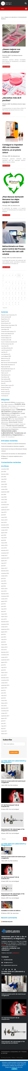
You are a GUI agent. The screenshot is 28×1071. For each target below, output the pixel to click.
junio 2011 (3, 734)
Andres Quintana (5, 328)
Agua (6, 415)
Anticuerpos (4, 417)
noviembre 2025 (5, 480)
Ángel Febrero (4, 330)
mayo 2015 (3, 620)
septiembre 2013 (5, 671)
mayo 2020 (3, 508)
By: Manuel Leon (15, 156)
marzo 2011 (4, 742)
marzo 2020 (4, 511)
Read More (6, 66)
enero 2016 (4, 602)
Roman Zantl (4, 400)
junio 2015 (3, 617)
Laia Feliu (3, 363)
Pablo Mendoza (5, 386)
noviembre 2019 (5, 516)
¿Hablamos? (15, 964)
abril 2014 (3, 653)
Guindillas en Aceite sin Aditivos (10, 922)
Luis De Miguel (4, 367)
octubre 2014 (4, 638)
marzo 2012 (4, 712)
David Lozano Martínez (6, 345)
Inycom (3, 956)
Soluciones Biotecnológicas (19, 438)
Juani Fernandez (5, 361)
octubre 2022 (4, 500)
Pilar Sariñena (4, 390)
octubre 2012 (4, 694)
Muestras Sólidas (19, 432)
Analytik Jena (19, 415)
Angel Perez (4, 332)
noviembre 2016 (5, 584)
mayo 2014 (3, 650)
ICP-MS (12, 430)
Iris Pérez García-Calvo (6, 355)
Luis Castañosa (4, 365)
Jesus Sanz (4, 357)
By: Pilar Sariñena (13, 796)
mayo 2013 (3, 678)
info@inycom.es (7, 974)
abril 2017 (3, 577)
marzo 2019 (4, 528)
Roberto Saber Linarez (6, 396)
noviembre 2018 (5, 538)
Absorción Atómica (9, 413)
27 (3, 302)
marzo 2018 (4, 554)
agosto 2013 (4, 673)
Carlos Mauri (4, 340)
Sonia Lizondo (4, 405)
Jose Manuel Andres (6, 359)
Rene (2, 394)
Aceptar (14, 1068)
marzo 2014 (4, 656)
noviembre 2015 (5, 607)
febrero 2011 (4, 745)
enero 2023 (4, 498)
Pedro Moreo (4, 388)
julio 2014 (3, 645)
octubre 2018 (4, 541)
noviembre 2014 (5, 635)
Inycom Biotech (19, 430)
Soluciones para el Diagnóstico (9, 440)
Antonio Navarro (5, 334)
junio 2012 (3, 704)
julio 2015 (3, 615)
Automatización (6, 421)
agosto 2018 (4, 544)
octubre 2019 (4, 518)
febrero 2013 (4, 684)
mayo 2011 (3, 737)
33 (3, 308)
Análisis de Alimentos (20, 417)
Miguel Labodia (4, 378)
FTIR (25, 428)
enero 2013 (4, 686)
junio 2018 (3, 546)
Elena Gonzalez (5, 347)
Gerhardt (4, 430)
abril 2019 (3, 526)
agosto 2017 (4, 572)
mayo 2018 (3, 549)
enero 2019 (4, 533)
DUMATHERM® (4, 428)
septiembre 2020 (5, 503)
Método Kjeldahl (13, 433)
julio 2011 (3, 732)
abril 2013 (3, 681)
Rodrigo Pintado (5, 398)
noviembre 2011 (5, 722)
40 (7, 314)
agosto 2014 (4, 643)
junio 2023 (3, 488)
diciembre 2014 (5, 633)
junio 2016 (3, 592)
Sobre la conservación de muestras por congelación (13, 793)
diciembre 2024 (5, 485)
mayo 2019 (3, 523)
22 (7, 297)
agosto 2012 (4, 699)
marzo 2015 (4, 625)
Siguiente (5, 318)
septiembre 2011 (5, 727)
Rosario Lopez (4, 403)
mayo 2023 (3, 490)
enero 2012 (4, 717)
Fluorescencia (20, 428)
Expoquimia (13, 428)
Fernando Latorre (5, 351)
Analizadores (11, 415)
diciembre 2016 (5, 582)
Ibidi (9, 430)
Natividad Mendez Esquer (7, 380)
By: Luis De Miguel (14, 820)
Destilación (13, 426)
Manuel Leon (4, 371)
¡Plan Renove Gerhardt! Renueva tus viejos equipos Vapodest (13, 199)
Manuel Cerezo (4, 369)
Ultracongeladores (11, 448)
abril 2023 (3, 493)
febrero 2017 (4, 579)
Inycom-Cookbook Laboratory (8, 353)
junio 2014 (3, 648)
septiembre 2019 (5, 521)
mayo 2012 (3, 706)
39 (3, 314)
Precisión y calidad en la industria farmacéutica (13, 455)
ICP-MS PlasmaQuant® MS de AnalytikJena (10, 817)
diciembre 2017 (5, 561)
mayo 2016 (3, 595)
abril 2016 (3, 597)
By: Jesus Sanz (15, 924)
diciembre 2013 (5, 663)
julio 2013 (3, 676)
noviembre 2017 (5, 564)
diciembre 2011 (5, 719)
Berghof (14, 421)
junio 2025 (3, 483)
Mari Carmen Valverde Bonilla (8, 374)
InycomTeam (4, 432)
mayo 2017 (3, 574)
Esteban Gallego (5, 349)
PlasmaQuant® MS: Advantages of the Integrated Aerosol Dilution (12, 841)
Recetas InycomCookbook (15, 437)
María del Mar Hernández (7, 376)
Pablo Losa (3, 384)
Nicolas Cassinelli (5, 382)
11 (7, 285)
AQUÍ (24, 1065)
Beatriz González (5, 338)
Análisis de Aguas (12, 417)
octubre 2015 (4, 610)
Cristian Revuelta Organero (7, 342)
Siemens (10, 438)
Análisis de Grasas (5, 419)
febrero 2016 (4, 600)
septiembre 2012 (5, 696)
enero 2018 (4, 559)
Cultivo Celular (5, 426)
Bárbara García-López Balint (7, 336)
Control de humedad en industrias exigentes (12, 457)
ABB (2, 413)
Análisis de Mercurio (14, 419)
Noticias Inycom (7, 933)
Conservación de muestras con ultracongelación (13, 465)
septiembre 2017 (5, 569)
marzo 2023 (4, 495)
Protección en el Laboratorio (14, 435)
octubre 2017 (4, 567)
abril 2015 (3, 622)
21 (3, 297)
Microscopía (12, 432)
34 (7, 308)
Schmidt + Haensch (4, 438)
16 (7, 291)
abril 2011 (3, 740)
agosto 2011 (4, 729)
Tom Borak (3, 407)
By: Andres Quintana (16, 257)
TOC (6, 448)
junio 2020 (3, 505)
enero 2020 (4, 513)
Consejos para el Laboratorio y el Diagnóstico (11, 424)
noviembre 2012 (5, 691)
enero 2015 (4, 630)
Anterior (3, 281)
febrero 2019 (4, 531)
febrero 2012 (4, 714)
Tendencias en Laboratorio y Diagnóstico (13, 445)
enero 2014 (4, 661)
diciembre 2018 (5, 536)
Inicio (2, 17)
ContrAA (23, 424)
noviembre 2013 (5, 666)
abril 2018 (3, 551)
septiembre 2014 (5, 640)
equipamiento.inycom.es (9, 976)
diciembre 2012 (5, 689)
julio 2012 (3, 701)
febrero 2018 (4, 556)
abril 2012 (3, 709)
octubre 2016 (4, 587)
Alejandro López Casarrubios (8, 326)
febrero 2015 (4, 628)
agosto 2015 (4, 612)
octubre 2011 (4, 724)
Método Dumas (4, 433)
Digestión (18, 426)
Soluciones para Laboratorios (9, 443)
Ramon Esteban (5, 392)
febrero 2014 (4, 658)
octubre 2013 (4, 668)
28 (7, 302)
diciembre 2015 (5, 605)
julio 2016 (3, 589)
